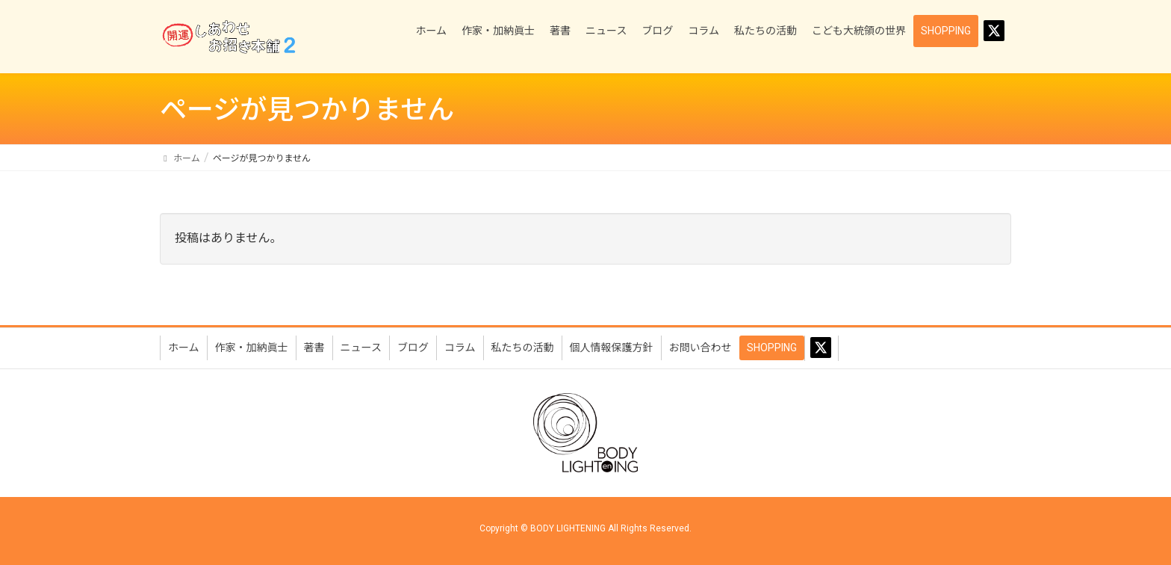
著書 (314, 347)
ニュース (361, 347)
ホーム (183, 347)
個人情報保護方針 (611, 347)
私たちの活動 (522, 347)
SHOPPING (772, 347)
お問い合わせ (700, 347)
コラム (460, 347)
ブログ (413, 347)
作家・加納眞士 (251, 347)
